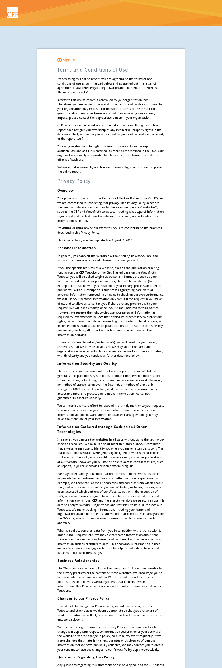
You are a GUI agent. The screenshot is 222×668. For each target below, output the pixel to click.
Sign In (66, 60)
